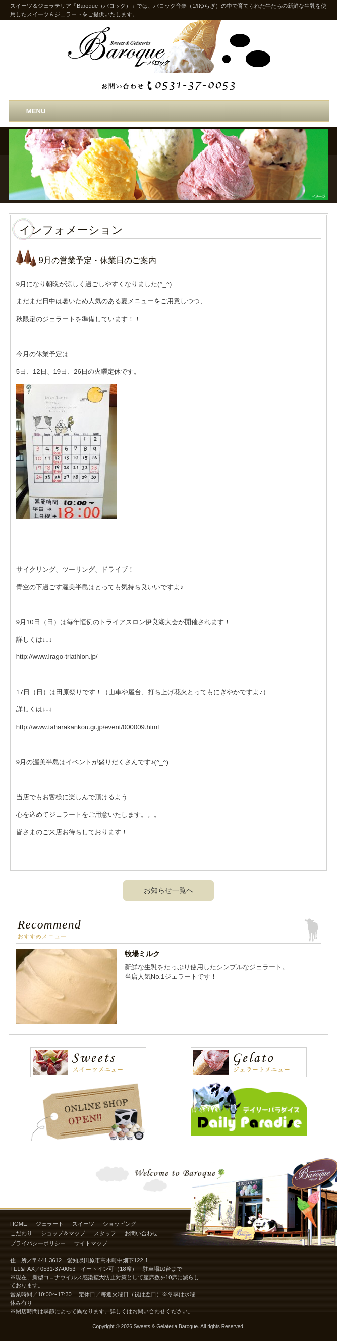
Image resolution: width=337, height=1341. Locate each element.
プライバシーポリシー (38, 1243)
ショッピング (119, 1224)
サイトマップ (90, 1243)
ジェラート (50, 1224)
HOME (18, 1224)
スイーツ (83, 1224)
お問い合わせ (141, 1233)
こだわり (21, 1233)
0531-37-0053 (57, 1269)
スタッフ (105, 1233)
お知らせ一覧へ (168, 890)
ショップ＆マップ (63, 1233)
